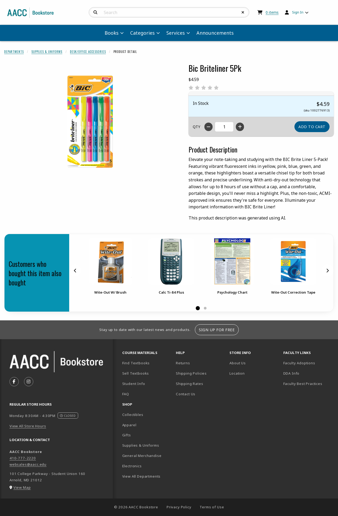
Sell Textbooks (135, 373)
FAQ (125, 394)
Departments (14, 52)
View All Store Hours (28, 426)
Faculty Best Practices (302, 383)
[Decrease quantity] (208, 127)
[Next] (327, 270)
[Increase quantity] (240, 127)
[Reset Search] (243, 12)
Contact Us (185, 394)
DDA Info (291, 373)
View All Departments (141, 476)
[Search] (95, 12)
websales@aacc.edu (28, 464)
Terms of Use (212, 507)
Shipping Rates (189, 383)
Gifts (126, 435)
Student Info (133, 383)
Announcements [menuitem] (215, 33)
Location (254, 373)
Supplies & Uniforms (46, 52)
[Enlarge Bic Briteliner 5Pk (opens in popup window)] (90, 121)
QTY (196, 126)
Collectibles (132, 414)
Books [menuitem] (112, 33)
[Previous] (75, 270)
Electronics (132, 466)
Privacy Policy (179, 507)
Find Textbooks (136, 363)
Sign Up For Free (216, 329)
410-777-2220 (23, 458)
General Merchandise (142, 455)
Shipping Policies (191, 373)
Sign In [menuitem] (297, 12)
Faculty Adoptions (299, 363)
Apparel (129, 425)
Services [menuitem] (175, 33)
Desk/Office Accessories (88, 52)
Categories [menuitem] (142, 33)
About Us (237, 363)
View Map (22, 487)
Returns (183, 363)
